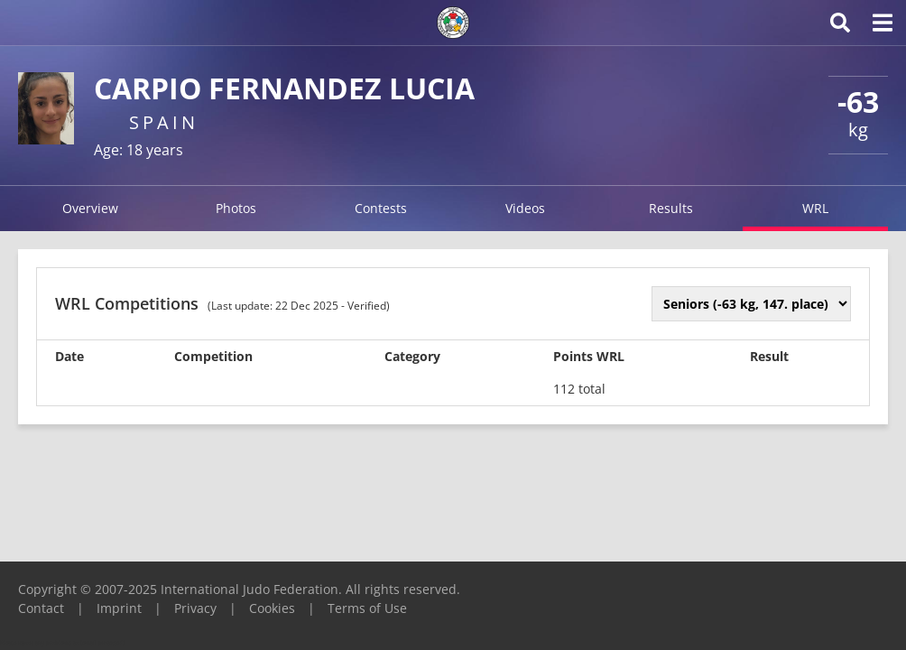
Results (671, 208)
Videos (525, 208)
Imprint (119, 608)
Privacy (195, 608)
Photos (236, 208)
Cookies (272, 608)
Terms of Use (367, 608)
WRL (815, 208)
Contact (41, 608)
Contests (381, 208)
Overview (90, 208)
